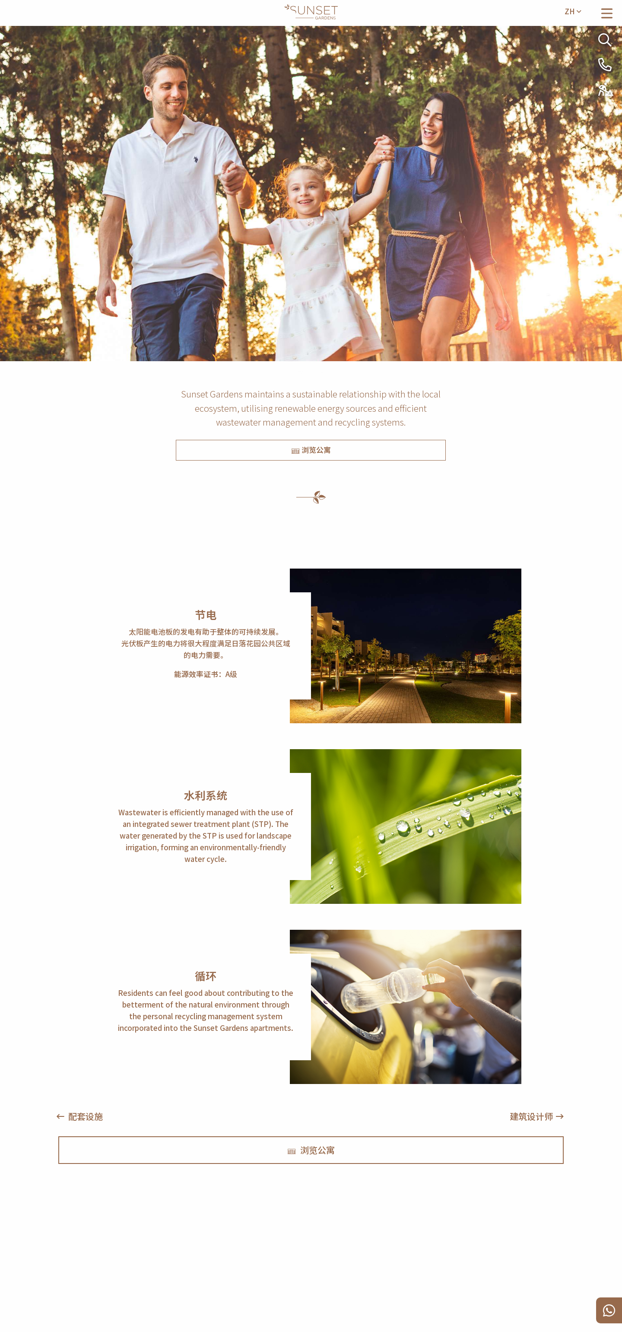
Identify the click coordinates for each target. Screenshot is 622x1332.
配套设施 (85, 1116)
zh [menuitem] (573, 11)
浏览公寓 (311, 450)
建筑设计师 (531, 1116)
